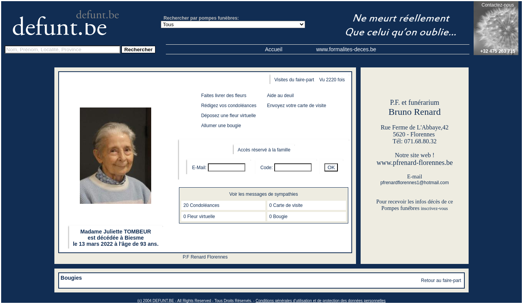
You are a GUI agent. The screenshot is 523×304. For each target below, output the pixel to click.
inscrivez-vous (434, 208)
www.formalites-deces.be (346, 49)
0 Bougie (278, 216)
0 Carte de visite (286, 205)
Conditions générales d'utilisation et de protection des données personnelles (321, 301)
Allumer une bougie (221, 125)
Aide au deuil (280, 95)
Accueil (273, 49)
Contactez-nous (497, 5)
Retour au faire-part (441, 280)
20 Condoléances (201, 205)
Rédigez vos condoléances (228, 105)
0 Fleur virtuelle (199, 216)
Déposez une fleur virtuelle (228, 115)
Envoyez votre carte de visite (296, 105)
